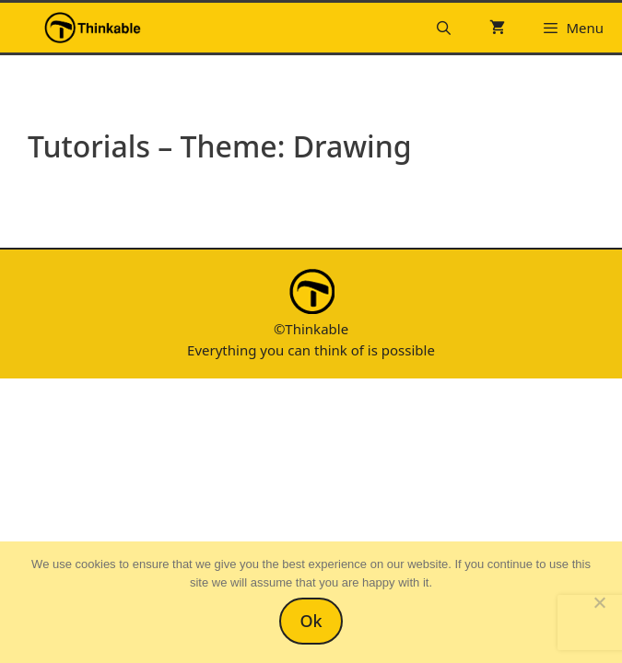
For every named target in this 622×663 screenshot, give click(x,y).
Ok (310, 621)
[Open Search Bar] (444, 27)
